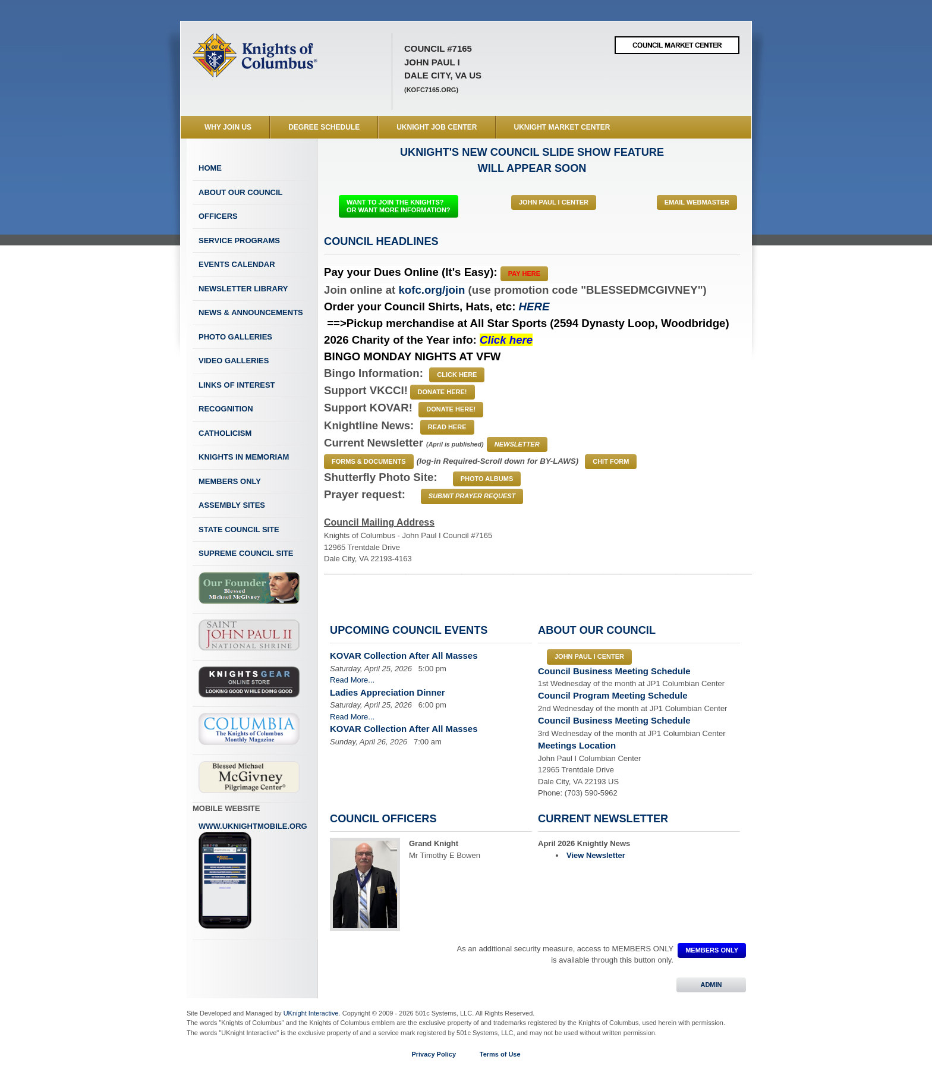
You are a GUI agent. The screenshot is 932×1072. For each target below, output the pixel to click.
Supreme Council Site (246, 553)
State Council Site (239, 529)
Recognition (226, 408)
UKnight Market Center (562, 127)
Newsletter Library (243, 288)
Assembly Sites (232, 505)
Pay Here (524, 273)
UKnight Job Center (436, 127)
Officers (218, 216)
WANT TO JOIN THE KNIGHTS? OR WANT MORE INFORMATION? (399, 206)
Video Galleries (234, 360)
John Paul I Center (553, 202)
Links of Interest (237, 385)
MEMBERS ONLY (711, 950)
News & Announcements (251, 312)
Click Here (457, 374)
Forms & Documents (369, 461)
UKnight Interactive (311, 1013)
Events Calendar (237, 264)
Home (210, 168)
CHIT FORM (611, 461)
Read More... (352, 679)
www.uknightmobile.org (253, 876)
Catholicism (225, 433)
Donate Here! (442, 391)
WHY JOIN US (227, 127)
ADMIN (711, 984)
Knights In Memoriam (244, 456)
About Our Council (241, 192)
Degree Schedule (324, 127)
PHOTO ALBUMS (487, 478)
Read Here (447, 426)
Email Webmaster (697, 202)
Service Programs (239, 240)
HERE (534, 306)
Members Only (230, 481)
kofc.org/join (431, 290)
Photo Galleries (235, 336)
